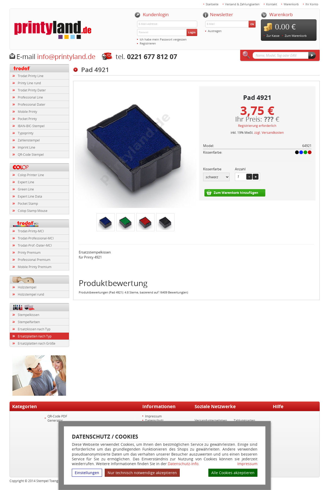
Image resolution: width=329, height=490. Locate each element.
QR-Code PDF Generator (57, 418)
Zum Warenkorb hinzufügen (236, 192)
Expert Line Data (30, 196)
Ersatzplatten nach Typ (34, 336)
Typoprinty (25, 133)
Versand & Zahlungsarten (242, 4)
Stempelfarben (29, 322)
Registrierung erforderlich (257, 125)
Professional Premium (34, 259)
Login (192, 32)
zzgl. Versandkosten (269, 132)
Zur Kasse (272, 36)
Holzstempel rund (31, 294)
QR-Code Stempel (31, 154)
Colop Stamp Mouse (32, 210)
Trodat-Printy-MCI (31, 231)
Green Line (26, 189)
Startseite (212, 4)
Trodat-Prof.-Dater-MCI (35, 245)
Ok (252, 24)
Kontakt (271, 4)
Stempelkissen (28, 315)
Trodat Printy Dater (32, 90)
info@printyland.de (66, 56)
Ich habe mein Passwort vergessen (163, 39)
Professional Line (30, 97)
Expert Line (26, 182)
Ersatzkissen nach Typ (34, 329)
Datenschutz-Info (183, 463)
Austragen (215, 31)
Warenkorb (291, 4)
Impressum (247, 463)
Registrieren (148, 43)
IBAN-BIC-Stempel (31, 126)
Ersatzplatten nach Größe (36, 343)
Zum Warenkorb (296, 36)
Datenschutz (154, 420)
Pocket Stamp (28, 203)
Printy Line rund (29, 83)
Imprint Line (26, 147)
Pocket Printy (27, 119)
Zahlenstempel (29, 140)
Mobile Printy (27, 111)
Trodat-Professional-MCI (36, 238)
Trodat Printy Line (30, 76)
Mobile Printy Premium (34, 267)
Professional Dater (31, 104)
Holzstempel (27, 287)
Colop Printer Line (31, 175)
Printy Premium (29, 252)
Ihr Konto (311, 4)
